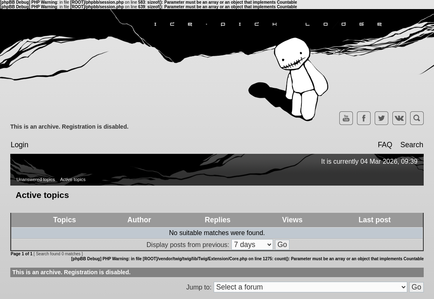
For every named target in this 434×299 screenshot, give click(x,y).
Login (19, 145)
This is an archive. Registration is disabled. (69, 126)
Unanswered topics (35, 179)
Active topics (73, 179)
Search (411, 145)
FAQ (385, 145)
